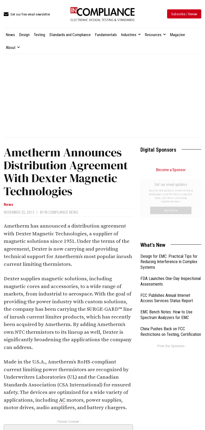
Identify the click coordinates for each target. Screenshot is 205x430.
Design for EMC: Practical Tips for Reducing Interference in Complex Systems (169, 202)
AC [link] (62, 400)
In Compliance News (61, 212)
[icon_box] (27, 14)
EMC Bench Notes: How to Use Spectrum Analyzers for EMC (166, 254)
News (8, 205)
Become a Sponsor (171, 169)
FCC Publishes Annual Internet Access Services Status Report (166, 238)
